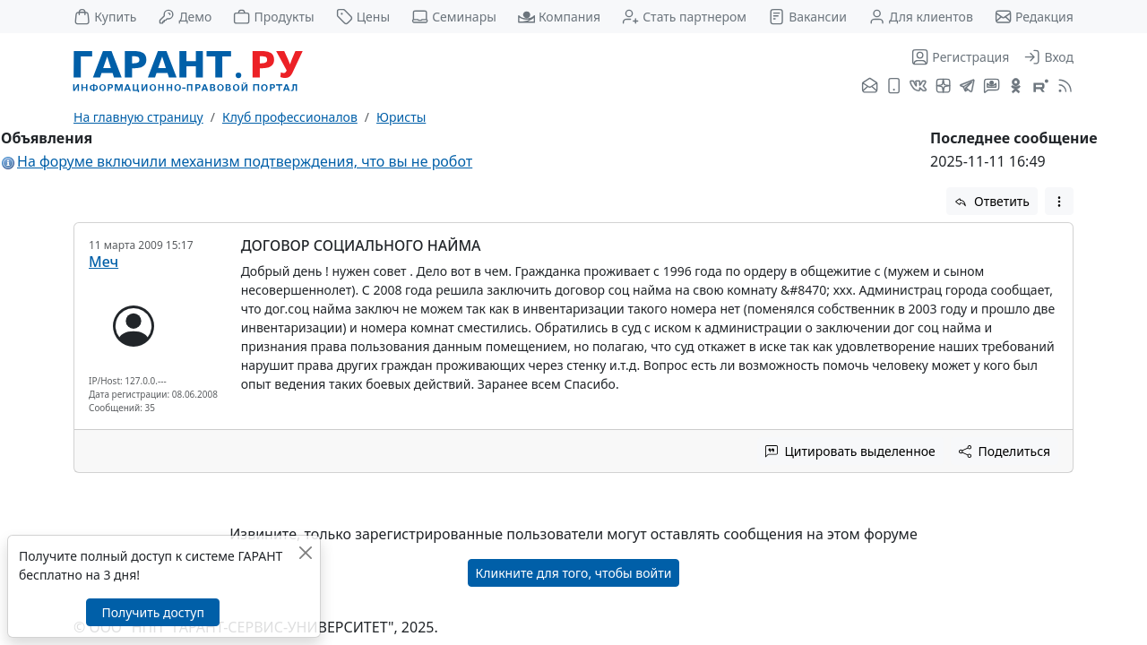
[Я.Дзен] (943, 86)
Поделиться (1004, 451)
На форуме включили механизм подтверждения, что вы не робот (244, 161)
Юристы (401, 116)
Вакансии (807, 16)
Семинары (453, 16)
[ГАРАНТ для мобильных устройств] (894, 86)
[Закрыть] (305, 552)
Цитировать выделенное (850, 451)
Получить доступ (152, 612)
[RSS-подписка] (1063, 86)
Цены (363, 16)
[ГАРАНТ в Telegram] (967, 86)
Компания (559, 16)
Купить (104, 16)
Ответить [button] (992, 201)
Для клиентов (920, 16)
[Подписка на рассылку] (870, 86)
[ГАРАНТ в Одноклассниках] (1016, 86)
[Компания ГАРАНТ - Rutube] (1041, 86)
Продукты (273, 16)
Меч (103, 261)
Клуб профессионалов (290, 116)
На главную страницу (138, 116)
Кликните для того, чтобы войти (574, 572)
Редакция (1034, 16)
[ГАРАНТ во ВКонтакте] (918, 86)
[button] (1059, 201)
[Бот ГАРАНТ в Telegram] (991, 86)
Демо (184, 16)
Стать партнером (684, 16)
